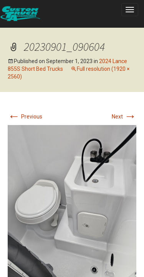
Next (124, 116)
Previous (25, 116)
